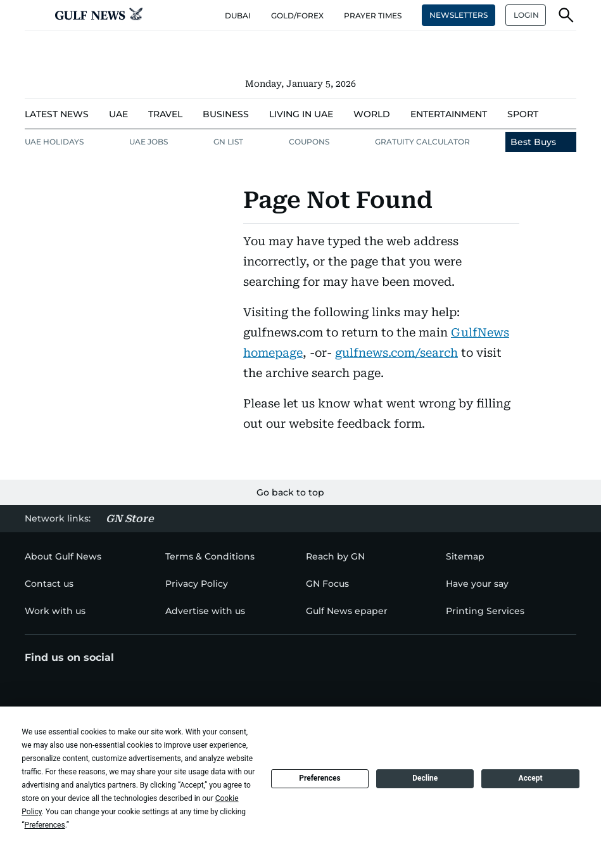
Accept (531, 778)
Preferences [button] (45, 825)
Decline (425, 778)
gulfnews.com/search (396, 352)
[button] (35, 15)
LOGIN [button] (526, 15)
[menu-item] (57, 114)
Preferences (320, 778)
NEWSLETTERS (458, 15)
